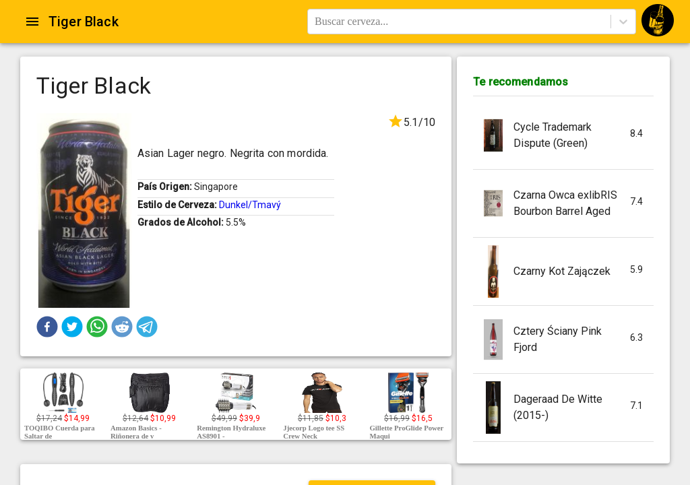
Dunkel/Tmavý (250, 204)
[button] (47, 326)
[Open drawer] (32, 21)
